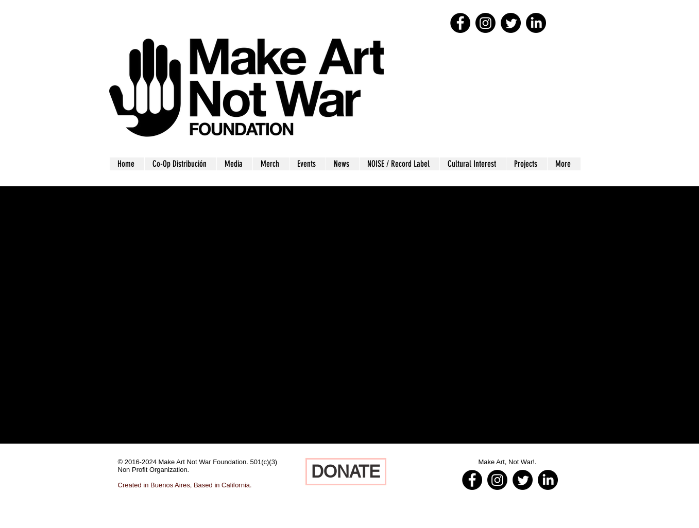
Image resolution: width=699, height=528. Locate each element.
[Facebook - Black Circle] (460, 23)
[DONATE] (345, 471)
